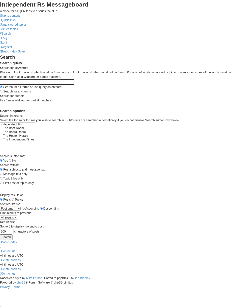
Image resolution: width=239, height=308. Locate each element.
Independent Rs (17, 124)
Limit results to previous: (16, 213)
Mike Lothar (34, 278)
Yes (4, 160)
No (12, 160)
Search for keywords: (14, 67)
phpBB (21, 282)
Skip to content (10, 15)
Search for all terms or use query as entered (31, 87)
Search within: (9, 165)
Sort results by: (10, 204)
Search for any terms (15, 91)
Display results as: (12, 195)
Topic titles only (12, 178)
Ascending (30, 208)
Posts (5, 199)
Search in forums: (11, 115)
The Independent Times (17, 140)
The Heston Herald (17, 136)
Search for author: (12, 95)
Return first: (7, 222)
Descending (49, 208)
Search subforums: (12, 156)
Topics (17, 199)
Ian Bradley (82, 278)
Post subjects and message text (22, 169)
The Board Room (17, 132)
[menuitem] (13, 24)
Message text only (13, 174)
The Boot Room (17, 128)
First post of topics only (17, 183)
